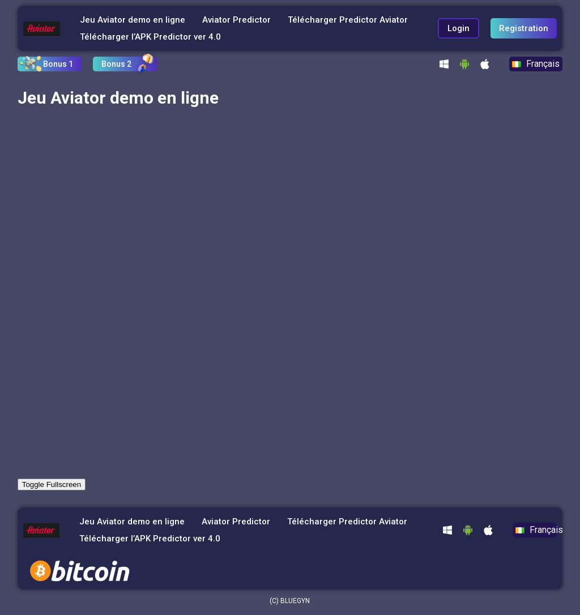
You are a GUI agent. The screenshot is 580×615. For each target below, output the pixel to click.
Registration (523, 28)
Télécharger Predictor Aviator (348, 20)
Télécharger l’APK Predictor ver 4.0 (150, 37)
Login (458, 28)
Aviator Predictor (236, 20)
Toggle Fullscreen (51, 484)
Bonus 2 (116, 64)
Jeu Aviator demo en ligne (132, 20)
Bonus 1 (58, 64)
